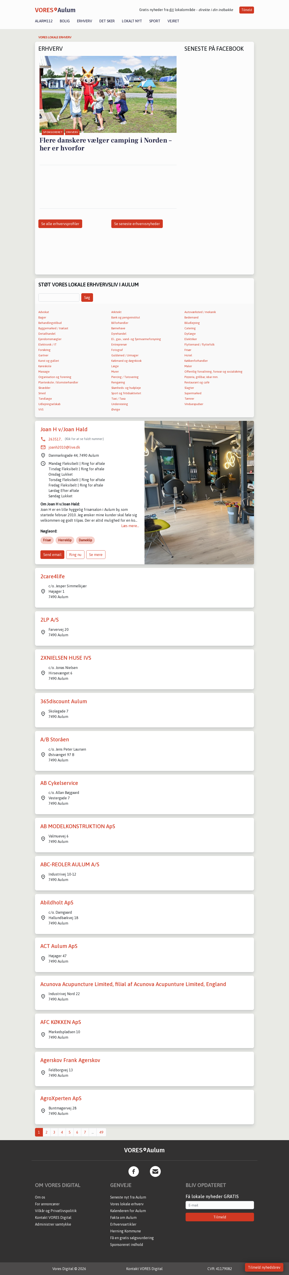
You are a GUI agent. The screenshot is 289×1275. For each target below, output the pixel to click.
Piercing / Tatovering (125, 377)
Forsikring (44, 350)
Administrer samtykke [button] (53, 1224)
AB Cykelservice (59, 783)
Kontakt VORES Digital (53, 1217)
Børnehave (118, 328)
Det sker (107, 21)
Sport (154, 21)
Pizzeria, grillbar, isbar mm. (201, 377)
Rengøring (118, 382)
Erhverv (84, 21)
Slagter (189, 388)
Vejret (173, 21)
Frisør (187, 350)
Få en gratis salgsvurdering (132, 1238)
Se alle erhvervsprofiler (60, 224)
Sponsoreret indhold (126, 1245)
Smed (42, 393)
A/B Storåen (54, 739)
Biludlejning (192, 323)
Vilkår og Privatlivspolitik (56, 1211)
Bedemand (191, 317)
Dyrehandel (118, 333)
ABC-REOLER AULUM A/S (69, 864)
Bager (42, 317)
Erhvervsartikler (123, 1224)
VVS (40, 409)
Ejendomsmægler (49, 339)
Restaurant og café (197, 382)
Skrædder (44, 388)
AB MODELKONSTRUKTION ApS (77, 826)
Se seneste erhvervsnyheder (137, 224)
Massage (44, 371)
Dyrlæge (190, 333)
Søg (87, 297)
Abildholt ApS (56, 902)
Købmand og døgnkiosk (126, 360)
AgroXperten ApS (61, 1098)
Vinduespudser (193, 404)
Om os (40, 1197)
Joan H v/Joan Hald (64, 429)
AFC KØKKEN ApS (60, 1022)
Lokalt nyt (132, 21)
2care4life (52, 576)
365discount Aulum (63, 701)
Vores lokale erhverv (127, 1204)
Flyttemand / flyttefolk (199, 344)
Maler (188, 366)
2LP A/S (49, 620)
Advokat (43, 312)
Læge (115, 366)
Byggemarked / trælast (53, 328)
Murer (115, 371)
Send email (52, 555)
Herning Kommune (125, 1231)
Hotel (188, 355)
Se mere (96, 555)
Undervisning (119, 404)
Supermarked (192, 393)
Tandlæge (45, 398)
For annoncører (47, 1204)
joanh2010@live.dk (64, 447)
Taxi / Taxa (118, 398)
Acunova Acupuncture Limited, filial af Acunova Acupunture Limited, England (133, 984)
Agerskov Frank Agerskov (70, 1060)
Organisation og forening (54, 377)
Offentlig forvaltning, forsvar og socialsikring (213, 371)
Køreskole (44, 366)
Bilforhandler (119, 323)
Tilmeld (246, 10)
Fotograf (117, 350)
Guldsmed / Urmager (124, 355)
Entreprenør (119, 344)
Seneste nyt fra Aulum (128, 1197)
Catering (190, 328)
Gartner (43, 355)
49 (101, 1132)
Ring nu (75, 555)
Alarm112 (44, 21)
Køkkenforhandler (196, 360)
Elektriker (190, 339)
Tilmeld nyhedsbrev (264, 1267)
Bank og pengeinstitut (125, 317)
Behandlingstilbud (50, 323)
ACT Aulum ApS (58, 946)
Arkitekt (116, 312)
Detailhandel (47, 333)
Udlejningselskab (49, 404)
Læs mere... (130, 526)
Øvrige (115, 409)
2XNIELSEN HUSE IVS (65, 658)
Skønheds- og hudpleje (126, 388)
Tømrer (189, 398)
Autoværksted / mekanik (200, 312)
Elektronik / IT (47, 344)
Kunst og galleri (48, 360)
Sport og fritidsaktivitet (126, 393)
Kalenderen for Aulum (128, 1211)
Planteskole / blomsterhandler (58, 382)
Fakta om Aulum (123, 1217)
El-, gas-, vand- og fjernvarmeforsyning (136, 339)
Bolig (65, 21)
